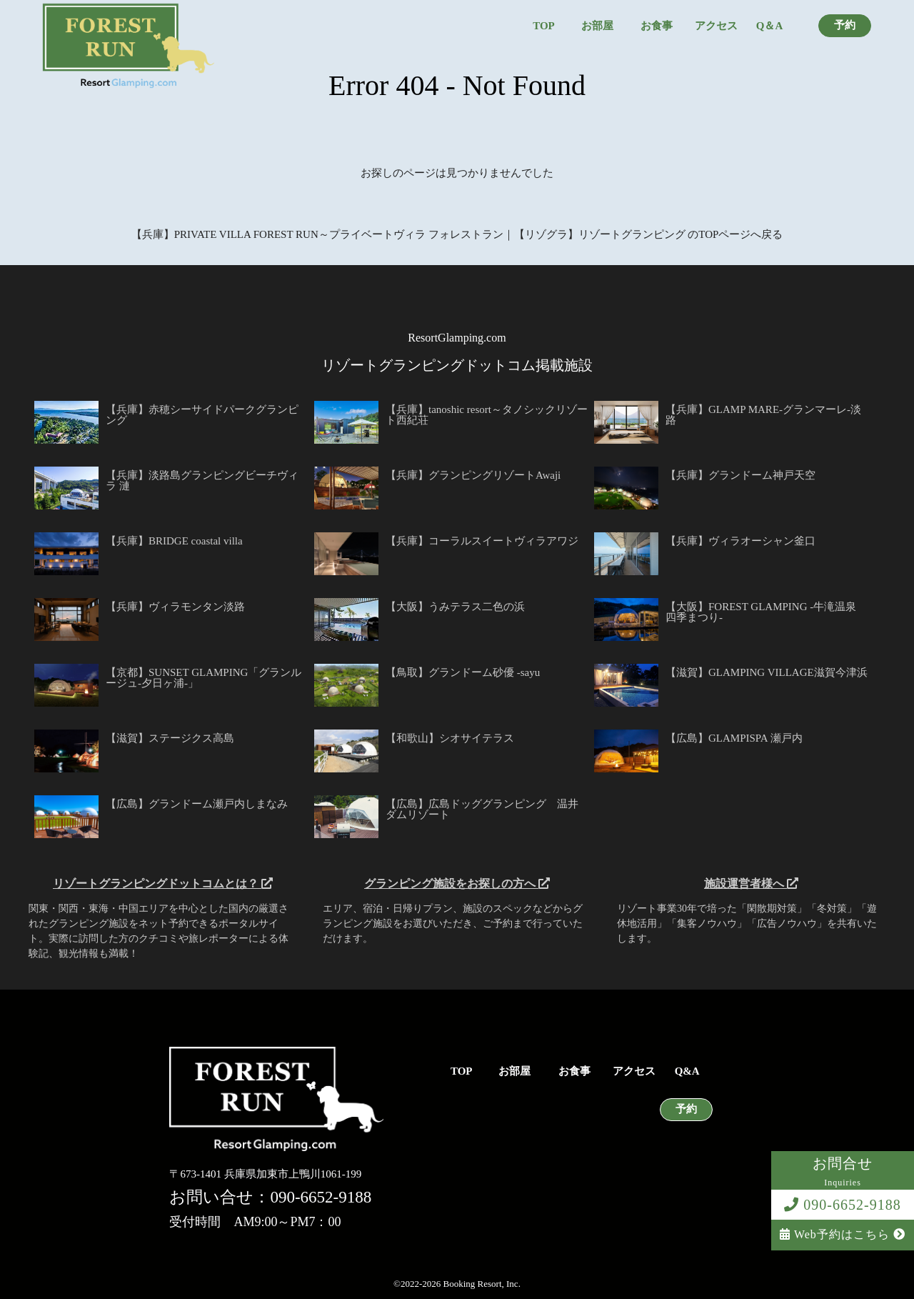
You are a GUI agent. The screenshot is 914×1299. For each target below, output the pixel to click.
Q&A (687, 1071)
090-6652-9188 (842, 1205)
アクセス (716, 26)
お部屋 (597, 26)
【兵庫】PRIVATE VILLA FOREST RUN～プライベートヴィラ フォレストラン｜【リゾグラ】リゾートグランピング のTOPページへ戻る (457, 234)
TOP (544, 26)
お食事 (657, 26)
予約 (844, 25)
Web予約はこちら (842, 1234)
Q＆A (769, 26)
